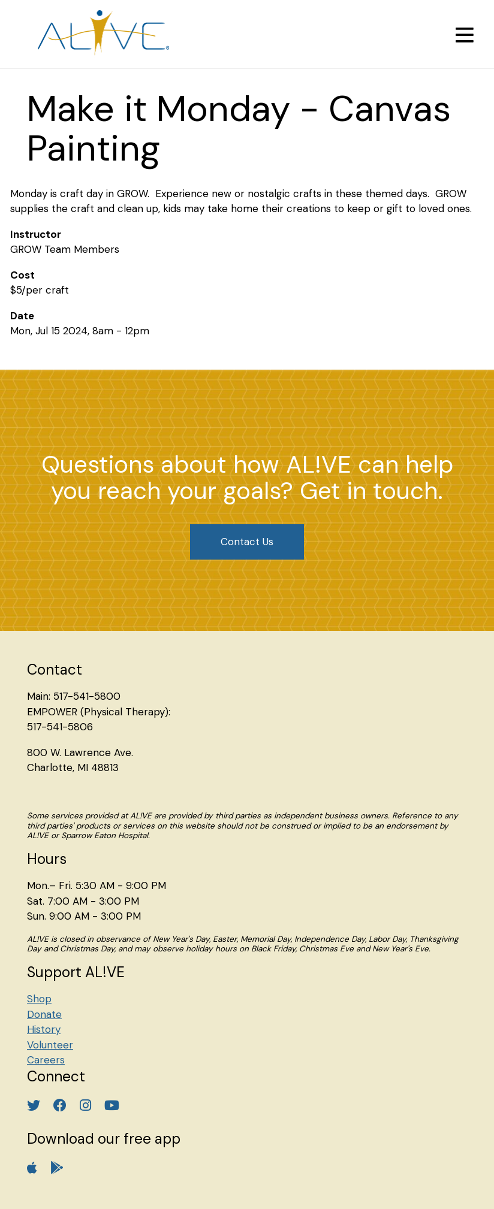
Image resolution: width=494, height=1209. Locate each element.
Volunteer (50, 1044)
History (44, 1029)
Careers (46, 1059)
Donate (44, 1014)
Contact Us (247, 541)
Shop (39, 998)
